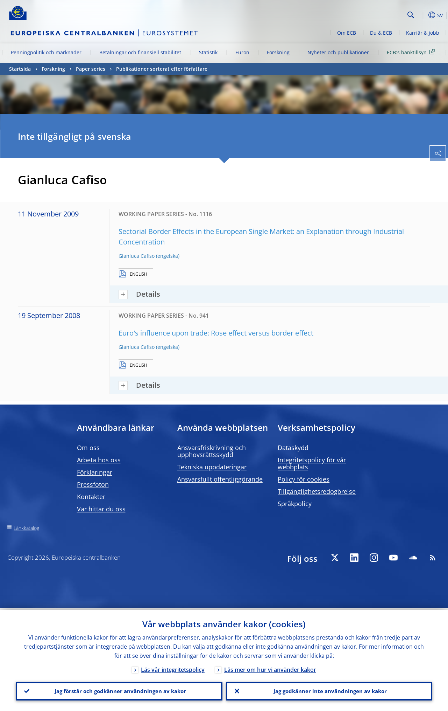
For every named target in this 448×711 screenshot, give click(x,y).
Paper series (90, 68)
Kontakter (91, 496)
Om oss (88, 447)
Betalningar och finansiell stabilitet (140, 52)
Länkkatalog (26, 528)
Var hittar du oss (101, 509)
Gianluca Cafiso (137, 256)
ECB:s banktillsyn (412, 52)
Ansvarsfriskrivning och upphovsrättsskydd (211, 451)
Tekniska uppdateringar (212, 467)
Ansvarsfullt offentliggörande (220, 479)
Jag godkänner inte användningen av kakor (329, 690)
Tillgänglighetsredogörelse (317, 491)
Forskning (278, 52)
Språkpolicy (295, 503)
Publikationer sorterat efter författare (161, 68)
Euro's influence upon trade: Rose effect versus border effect (216, 333)
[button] (421, 15)
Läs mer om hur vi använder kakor (270, 668)
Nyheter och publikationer (338, 52)
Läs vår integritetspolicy (173, 668)
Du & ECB (381, 32)
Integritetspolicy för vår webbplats (312, 463)
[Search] (370, 14)
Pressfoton (93, 484)
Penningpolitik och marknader (46, 52)
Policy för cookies (303, 479)
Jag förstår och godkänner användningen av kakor (119, 690)
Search (411, 15)
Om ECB (346, 32)
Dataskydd (293, 447)
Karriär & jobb (422, 32)
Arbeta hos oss (99, 460)
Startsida (20, 68)
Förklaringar (94, 472)
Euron (242, 52)
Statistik (208, 52)
